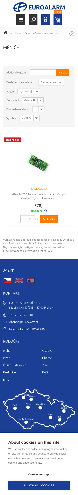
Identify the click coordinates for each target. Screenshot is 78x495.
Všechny (26, 118)
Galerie (29, 100)
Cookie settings (39, 474)
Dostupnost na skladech (20, 82)
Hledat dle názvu (16, 72)
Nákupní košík (58, 19)
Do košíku (49, 219)
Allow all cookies (39, 485)
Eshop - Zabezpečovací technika (34, 33)
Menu (20, 19)
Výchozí (26, 91)
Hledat (33, 19)
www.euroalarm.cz (6, 33)
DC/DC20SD (39, 188)
